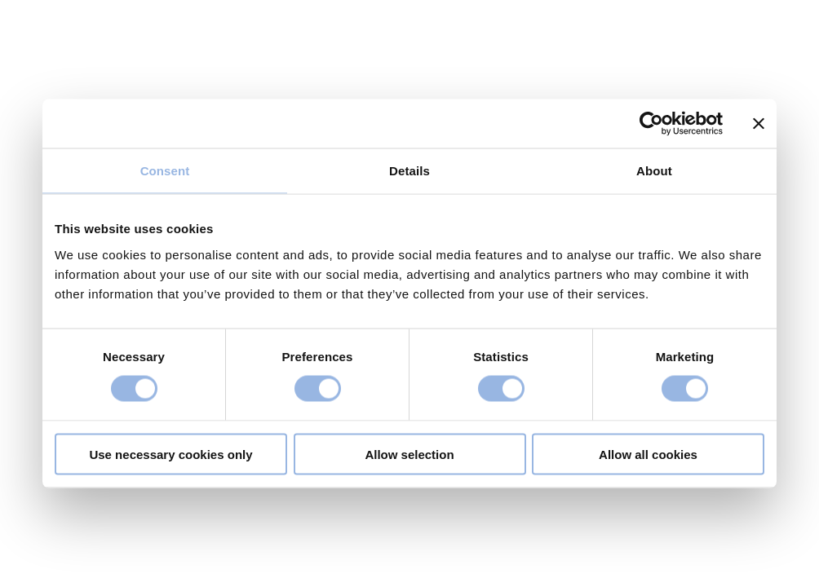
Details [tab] (409, 171)
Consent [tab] (165, 171)
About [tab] (654, 171)
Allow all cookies (648, 454)
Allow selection (409, 454)
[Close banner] (758, 124)
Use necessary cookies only (170, 454)
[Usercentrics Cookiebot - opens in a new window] (651, 124)
